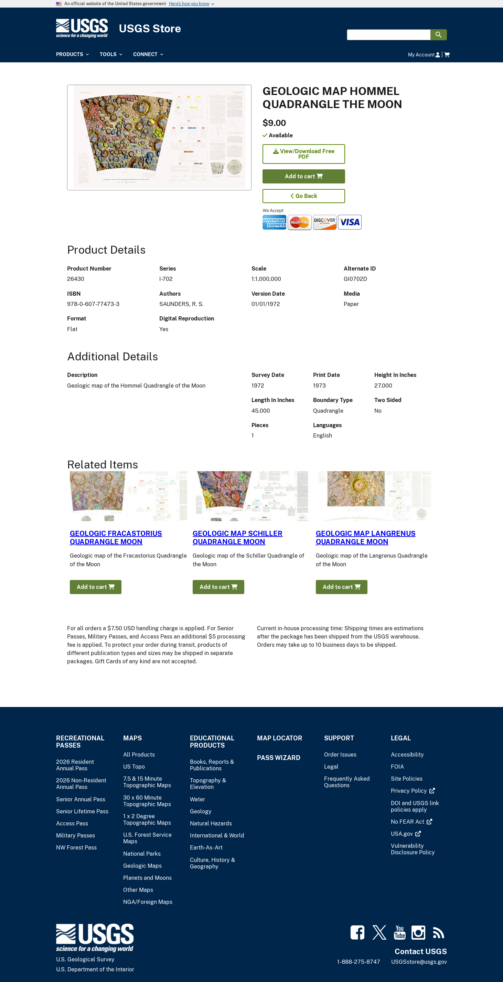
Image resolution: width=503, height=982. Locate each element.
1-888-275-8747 (358, 962)
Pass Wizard (278, 757)
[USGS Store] (251, 28)
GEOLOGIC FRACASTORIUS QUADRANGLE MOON (116, 537)
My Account (424, 54)
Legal (401, 738)
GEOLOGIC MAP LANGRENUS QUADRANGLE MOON (366, 537)
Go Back (304, 196)
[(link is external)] (409, 791)
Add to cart (304, 176)
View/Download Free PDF (303, 154)
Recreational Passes (80, 742)
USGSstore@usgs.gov (419, 962)
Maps (132, 738)
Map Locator (279, 738)
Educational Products (212, 742)
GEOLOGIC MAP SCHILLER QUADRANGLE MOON (237, 537)
